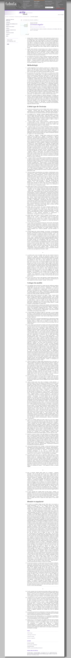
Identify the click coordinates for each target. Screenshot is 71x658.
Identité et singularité (35, 502)
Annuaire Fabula (59, 1)
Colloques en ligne (48, 4)
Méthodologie (32, 65)
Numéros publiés (18, 16)
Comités (7, 28)
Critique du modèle (34, 283)
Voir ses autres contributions (32, 644)
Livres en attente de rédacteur (10, 20)
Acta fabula (11, 16)
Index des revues (37, 7)
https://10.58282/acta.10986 (34, 654)
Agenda (24, 7)
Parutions (25, 4)
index (7, 36)
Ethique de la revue (10, 32)
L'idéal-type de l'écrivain (36, 106)
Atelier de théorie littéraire (49, 3)
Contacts (57, 5)
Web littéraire (26, 3)
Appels (24, 6)
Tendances (58, 2)
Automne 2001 (26, 16)
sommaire (8, 22)
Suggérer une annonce (60, 8)
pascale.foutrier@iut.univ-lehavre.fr (36, 647)
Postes (28, 6)
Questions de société (27, 5)
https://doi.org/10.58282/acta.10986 (38, 26)
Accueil (6, 16)
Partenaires (61, 4)
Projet (57, 3)
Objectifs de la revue (10, 26)
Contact (8, 34)
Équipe (57, 4)
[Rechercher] (54, 7)
